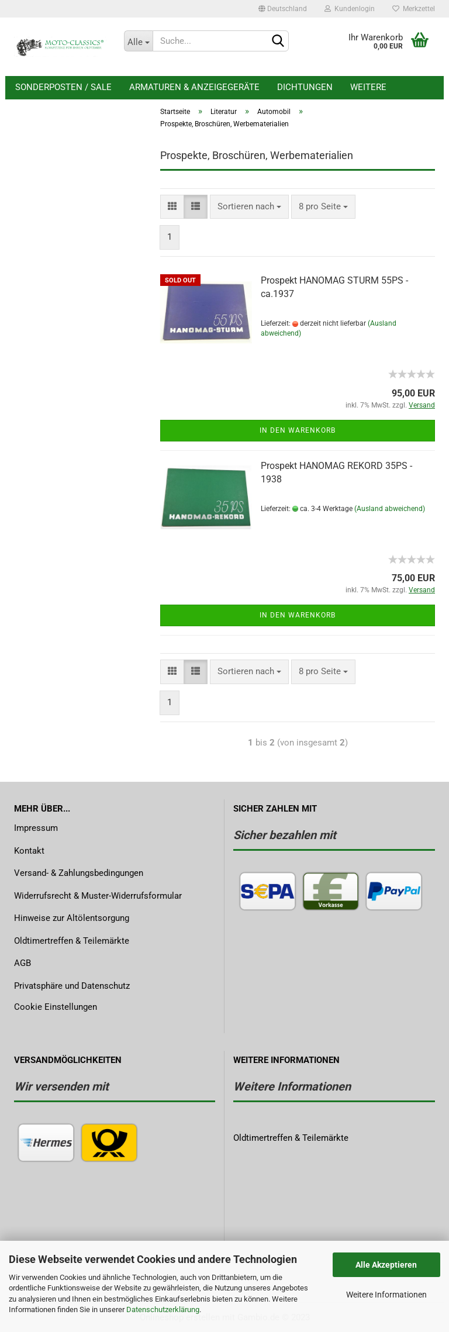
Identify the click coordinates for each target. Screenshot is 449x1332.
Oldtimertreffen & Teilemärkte (71, 941)
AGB (22, 963)
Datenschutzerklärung (162, 1309)
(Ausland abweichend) (389, 509)
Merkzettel (413, 9)
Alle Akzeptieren (386, 1264)
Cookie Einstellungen (55, 1007)
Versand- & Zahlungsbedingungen (78, 873)
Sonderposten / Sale (63, 87)
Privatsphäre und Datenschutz (72, 986)
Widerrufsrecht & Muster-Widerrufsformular (98, 896)
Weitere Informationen (386, 1294)
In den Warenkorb (298, 430)
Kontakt (29, 851)
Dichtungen (305, 87)
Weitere (368, 87)
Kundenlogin (349, 9)
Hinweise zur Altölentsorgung (71, 918)
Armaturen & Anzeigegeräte (194, 87)
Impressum (36, 828)
